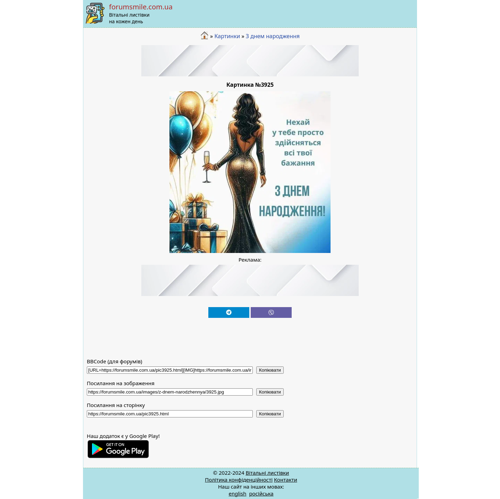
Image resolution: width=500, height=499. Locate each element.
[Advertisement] (250, 60)
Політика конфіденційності (239, 479)
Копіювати (270, 370)
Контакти (285, 479)
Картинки (227, 36)
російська (261, 493)
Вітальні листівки (267, 472)
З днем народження (273, 36)
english (237, 493)
